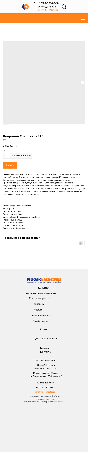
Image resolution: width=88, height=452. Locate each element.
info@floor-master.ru (48, 9)
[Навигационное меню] (83, 18)
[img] (44, 281)
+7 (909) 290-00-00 (48, 3)
